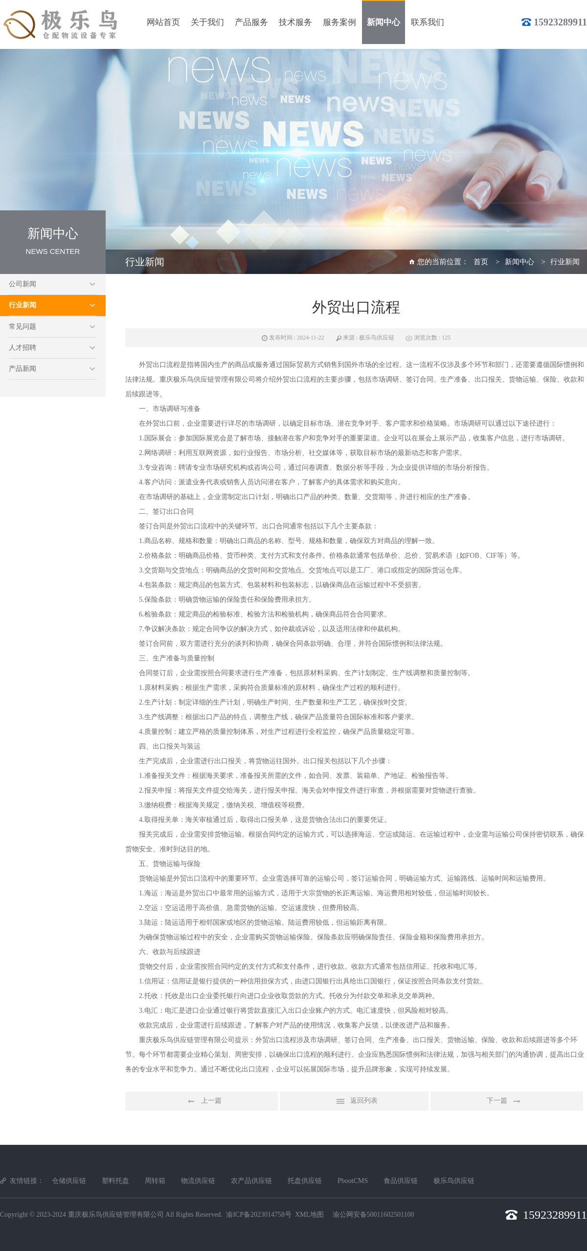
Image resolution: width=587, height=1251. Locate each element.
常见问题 (22, 326)
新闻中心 (519, 262)
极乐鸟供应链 (453, 1180)
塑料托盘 (115, 1180)
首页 (481, 262)
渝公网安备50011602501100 (373, 1214)
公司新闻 (22, 284)
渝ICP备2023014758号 (259, 1214)
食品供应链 (401, 1180)
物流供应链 (198, 1180)
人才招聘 (22, 347)
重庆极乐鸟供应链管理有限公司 (116, 1214)
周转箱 (155, 1180)
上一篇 (201, 1101)
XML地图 (309, 1214)
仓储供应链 (69, 1180)
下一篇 (507, 1101)
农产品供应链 (251, 1180)
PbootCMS (353, 1180)
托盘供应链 (305, 1180)
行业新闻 (22, 305)
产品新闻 (22, 368)
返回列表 (354, 1101)
